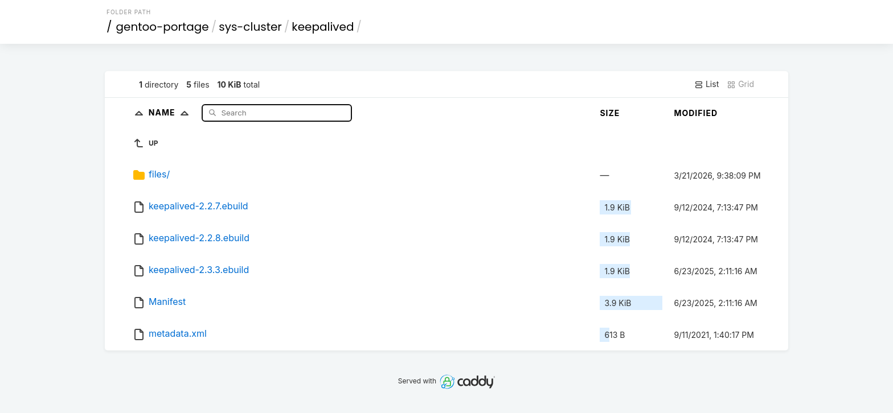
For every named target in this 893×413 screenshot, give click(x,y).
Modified (696, 113)
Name (171, 112)
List (706, 84)
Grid (740, 84)
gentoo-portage (162, 27)
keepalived (323, 27)
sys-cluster (250, 27)
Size (610, 113)
